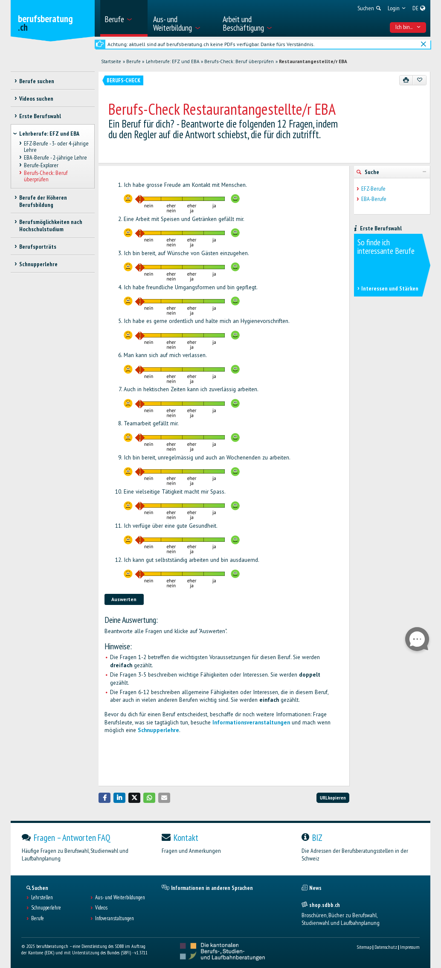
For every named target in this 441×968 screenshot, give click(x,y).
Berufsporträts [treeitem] (37, 246)
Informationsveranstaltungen (251, 722)
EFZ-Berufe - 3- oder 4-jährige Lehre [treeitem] (56, 147)
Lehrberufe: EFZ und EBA (173, 61)
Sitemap (364, 947)
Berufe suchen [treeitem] (36, 81)
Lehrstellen (42, 897)
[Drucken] (406, 80)
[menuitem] (124, 18)
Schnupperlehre (158, 730)
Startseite (111, 61)
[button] (104, 797)
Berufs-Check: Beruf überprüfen (239, 61)
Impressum (410, 947)
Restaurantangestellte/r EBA (313, 61)
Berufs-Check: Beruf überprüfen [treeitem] (45, 176)
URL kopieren (333, 797)
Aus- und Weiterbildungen (120, 897)
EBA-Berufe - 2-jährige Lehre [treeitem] (55, 157)
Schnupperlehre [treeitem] (38, 264)
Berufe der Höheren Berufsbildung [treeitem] (43, 201)
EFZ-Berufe (373, 188)
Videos (101, 907)
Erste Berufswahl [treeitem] (40, 116)
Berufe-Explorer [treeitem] (41, 165)
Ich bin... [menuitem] (408, 27)
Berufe (133, 61)
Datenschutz (385, 947)
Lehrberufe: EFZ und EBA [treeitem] (49, 133)
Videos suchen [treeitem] (36, 98)
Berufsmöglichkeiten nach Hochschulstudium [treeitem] (50, 225)
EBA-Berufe (373, 199)
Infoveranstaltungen (114, 918)
